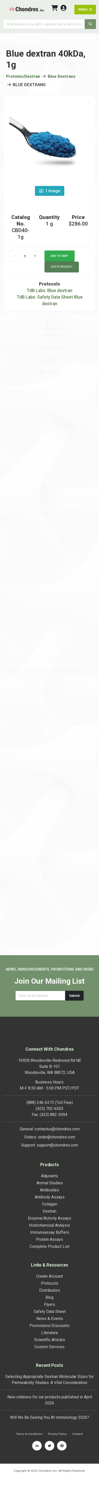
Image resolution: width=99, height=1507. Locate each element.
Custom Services (49, 1346)
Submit (74, 996)
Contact (77, 1434)
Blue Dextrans (61, 77)
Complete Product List (49, 1246)
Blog (49, 1297)
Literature (49, 1332)
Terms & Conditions (29, 1434)
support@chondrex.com (57, 1145)
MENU (85, 9)
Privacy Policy (57, 1434)
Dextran (49, 1211)
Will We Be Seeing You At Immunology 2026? (49, 1417)
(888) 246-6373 (40, 1102)
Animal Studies (49, 1183)
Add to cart (59, 257)
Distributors (49, 1290)
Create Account (49, 1276)
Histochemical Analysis (49, 1225)
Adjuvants (49, 1175)
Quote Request (62, 268)
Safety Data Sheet (50, 1311)
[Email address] (40, 996)
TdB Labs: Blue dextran (49, 291)
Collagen (49, 1204)
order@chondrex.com (56, 1137)
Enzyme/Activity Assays (49, 1218)
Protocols (49, 1283)
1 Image (49, 192)
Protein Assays (49, 1239)
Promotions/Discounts (49, 1325)
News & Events (49, 1318)
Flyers (49, 1304)
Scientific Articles (49, 1339)
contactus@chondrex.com (57, 1129)
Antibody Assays (50, 1197)
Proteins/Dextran (23, 77)
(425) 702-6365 (49, 1108)
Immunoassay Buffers (49, 1232)
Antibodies (49, 1190)
